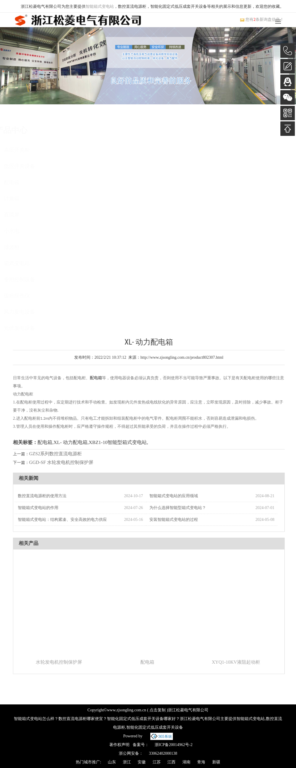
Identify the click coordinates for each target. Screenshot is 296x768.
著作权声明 (119, 745)
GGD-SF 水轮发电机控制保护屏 (72, 462)
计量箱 (28, 198)
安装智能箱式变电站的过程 (184, 519)
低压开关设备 (36, 166)
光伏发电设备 (36, 328)
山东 (112, 762)
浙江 (127, 762)
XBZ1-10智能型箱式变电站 (128, 442)
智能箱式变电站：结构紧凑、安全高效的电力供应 (73, 519)
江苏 (157, 762)
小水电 (28, 231)
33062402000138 (163, 753)
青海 (201, 762)
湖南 (186, 762)
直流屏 (28, 215)
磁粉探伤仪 (34, 296)
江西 (171, 762)
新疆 (216, 762)
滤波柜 (28, 247)
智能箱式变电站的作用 (49, 508)
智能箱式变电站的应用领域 (184, 496)
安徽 (142, 762)
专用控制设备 (36, 279)
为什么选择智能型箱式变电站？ (188, 508)
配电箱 (28, 182)
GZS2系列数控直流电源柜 (66, 453)
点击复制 (157, 710)
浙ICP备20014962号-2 (174, 745)
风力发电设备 (36, 312)
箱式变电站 (34, 263)
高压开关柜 (34, 150)
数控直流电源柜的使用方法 (53, 496)
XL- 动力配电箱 (81, 442)
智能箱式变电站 (100, 6)
